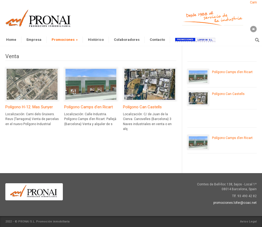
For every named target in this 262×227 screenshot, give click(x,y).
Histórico (96, 40)
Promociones (65, 40)
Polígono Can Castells (142, 107)
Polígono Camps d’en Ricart (88, 107)
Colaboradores (127, 40)
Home (11, 40)
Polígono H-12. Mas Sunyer (29, 107)
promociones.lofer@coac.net (235, 203)
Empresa (33, 40)
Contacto (157, 40)
